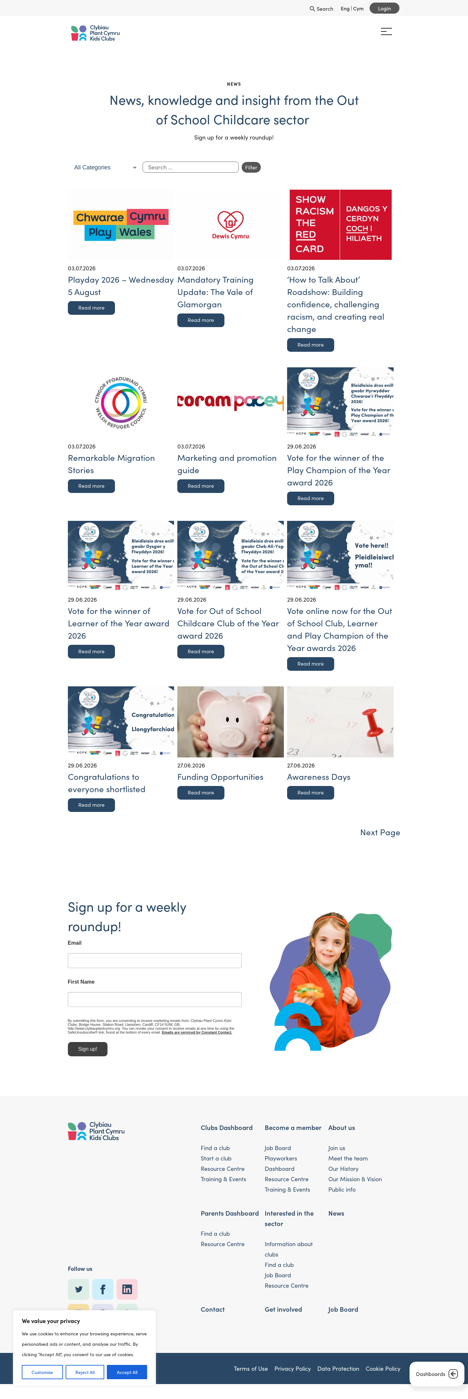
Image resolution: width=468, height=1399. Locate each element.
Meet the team (348, 1162)
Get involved (283, 1312)
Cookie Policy (383, 1372)
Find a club (215, 1151)
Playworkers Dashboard (281, 1167)
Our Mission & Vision (355, 1182)
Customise (42, 1372)
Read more (91, 307)
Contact (213, 1312)
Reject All (85, 1372)
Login (384, 8)
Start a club (216, 1162)
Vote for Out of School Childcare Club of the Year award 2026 (228, 623)
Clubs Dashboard (227, 1130)
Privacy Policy (292, 1372)
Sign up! (66, 1048)
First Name (59, 981)
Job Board (278, 1151)
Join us (336, 1151)
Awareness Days (318, 776)
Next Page (380, 832)
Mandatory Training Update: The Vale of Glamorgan (215, 292)
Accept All (127, 1372)
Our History (343, 1172)
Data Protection (338, 1372)
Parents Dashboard (230, 1216)
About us (341, 1130)
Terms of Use (251, 1372)
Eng (345, 8)
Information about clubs (289, 1253)
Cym (358, 8)
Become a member (293, 1130)
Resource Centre (223, 1172)
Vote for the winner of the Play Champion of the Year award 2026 (338, 470)
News (336, 1216)
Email (53, 942)
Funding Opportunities (220, 776)
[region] (84, 1348)
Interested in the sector (289, 1221)
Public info (342, 1193)
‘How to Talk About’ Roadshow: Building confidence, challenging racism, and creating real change (335, 304)
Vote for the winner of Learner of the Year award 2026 (119, 623)
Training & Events (223, 1182)
